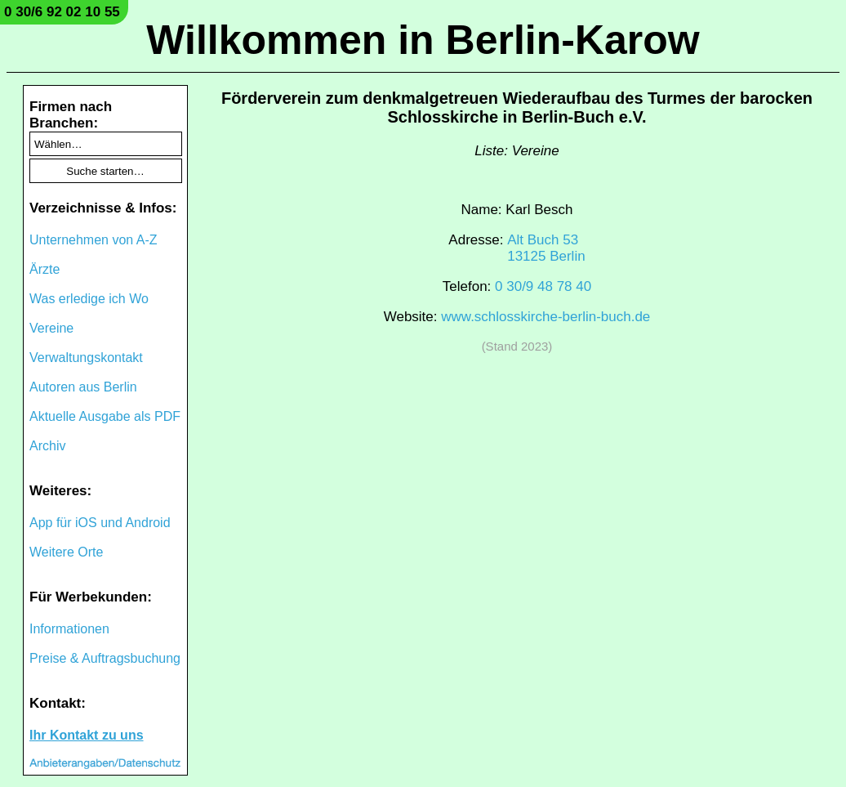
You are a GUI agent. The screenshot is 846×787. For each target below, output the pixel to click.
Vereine (51, 328)
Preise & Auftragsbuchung (104, 658)
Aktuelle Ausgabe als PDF (104, 416)
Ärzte (44, 269)
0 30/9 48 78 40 (543, 286)
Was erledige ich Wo (89, 299)
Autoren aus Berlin (83, 387)
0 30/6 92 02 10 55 (62, 12)
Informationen (69, 629)
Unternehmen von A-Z (93, 240)
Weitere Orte (66, 552)
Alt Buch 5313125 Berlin (546, 248)
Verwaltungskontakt (86, 357)
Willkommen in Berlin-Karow (422, 40)
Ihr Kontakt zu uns (86, 735)
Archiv (47, 446)
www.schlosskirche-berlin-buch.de (545, 316)
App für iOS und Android (100, 523)
